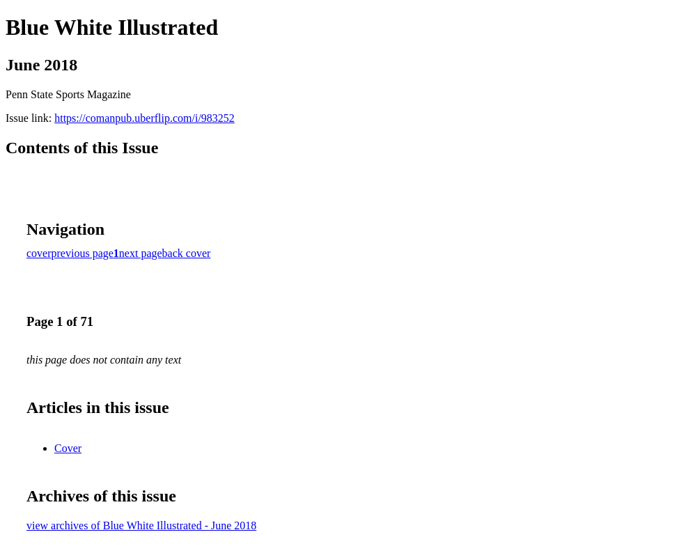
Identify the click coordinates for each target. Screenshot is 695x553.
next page (140, 253)
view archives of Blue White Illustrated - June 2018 (141, 525)
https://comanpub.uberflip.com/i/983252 (144, 118)
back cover (186, 253)
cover (39, 253)
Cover (67, 448)
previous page (83, 253)
